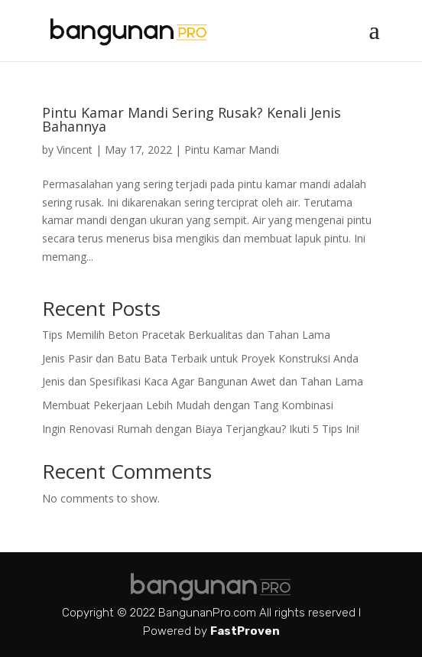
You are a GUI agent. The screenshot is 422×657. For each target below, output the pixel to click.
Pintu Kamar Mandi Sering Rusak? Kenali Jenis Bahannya (191, 119)
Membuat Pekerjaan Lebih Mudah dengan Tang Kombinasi (187, 405)
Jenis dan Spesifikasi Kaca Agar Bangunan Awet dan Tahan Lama (202, 381)
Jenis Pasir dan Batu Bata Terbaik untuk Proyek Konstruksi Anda (200, 358)
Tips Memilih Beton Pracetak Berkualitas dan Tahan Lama (186, 334)
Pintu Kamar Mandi (231, 149)
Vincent (75, 149)
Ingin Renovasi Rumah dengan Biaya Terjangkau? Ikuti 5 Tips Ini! (200, 428)
